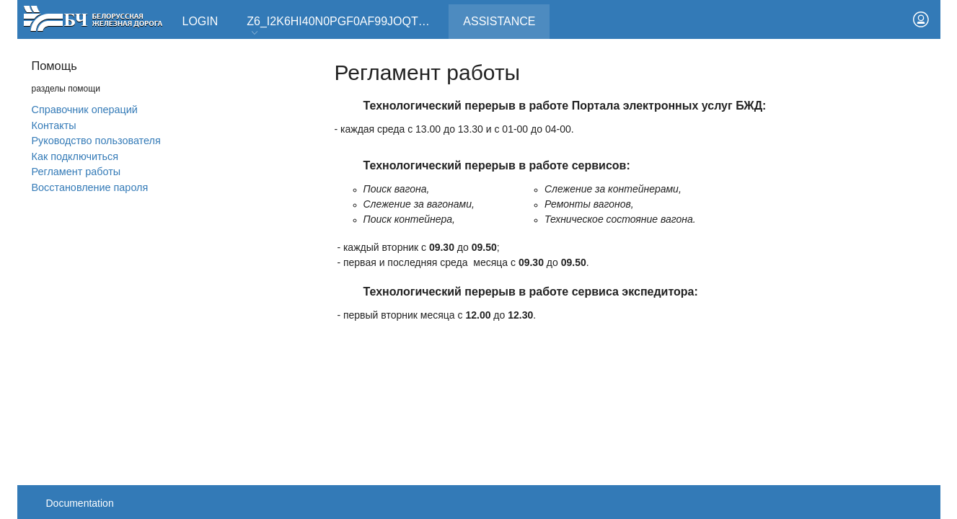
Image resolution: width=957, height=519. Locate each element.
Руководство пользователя (96, 140)
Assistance (506, 15)
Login (200, 21)
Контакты (54, 125)
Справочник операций (85, 109)
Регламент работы (76, 171)
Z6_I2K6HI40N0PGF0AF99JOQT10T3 (345, 26)
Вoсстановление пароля (90, 187)
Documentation (80, 503)
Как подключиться (75, 156)
